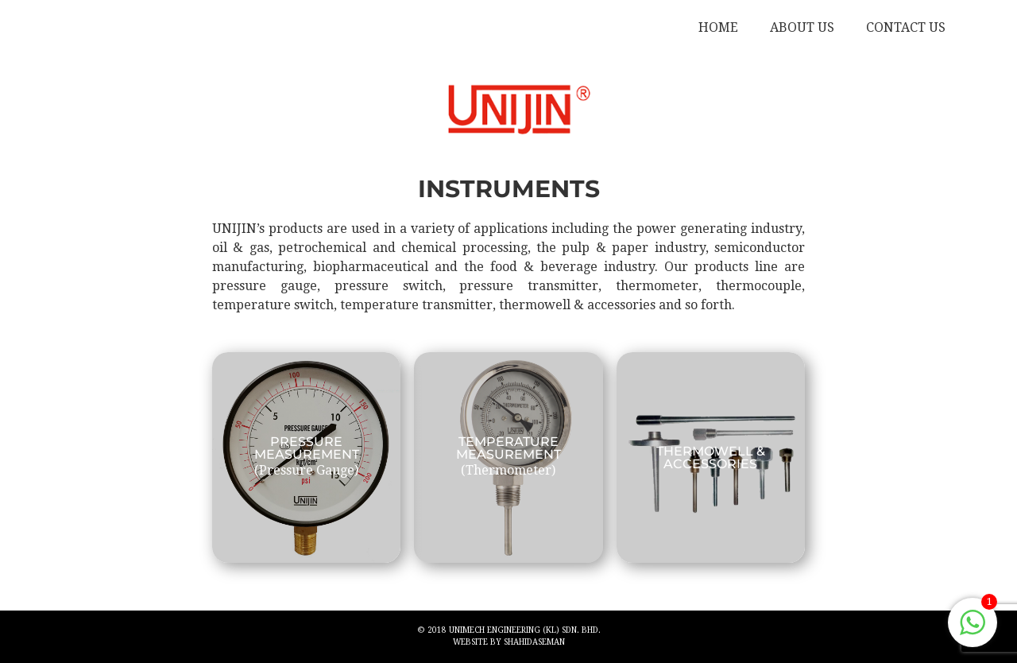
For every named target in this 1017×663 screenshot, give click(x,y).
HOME (718, 27)
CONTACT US (905, 27)
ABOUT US (802, 27)
